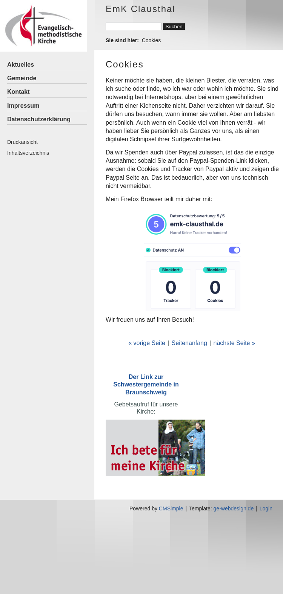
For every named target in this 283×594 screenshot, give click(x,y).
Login (266, 508)
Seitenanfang (189, 343)
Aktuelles (20, 64)
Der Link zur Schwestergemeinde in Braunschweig (145, 384)
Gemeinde (21, 78)
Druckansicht (22, 142)
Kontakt (18, 92)
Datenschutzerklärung (39, 119)
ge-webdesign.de (234, 508)
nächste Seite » (234, 343)
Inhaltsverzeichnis (28, 153)
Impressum (23, 105)
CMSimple (171, 508)
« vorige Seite (146, 343)
